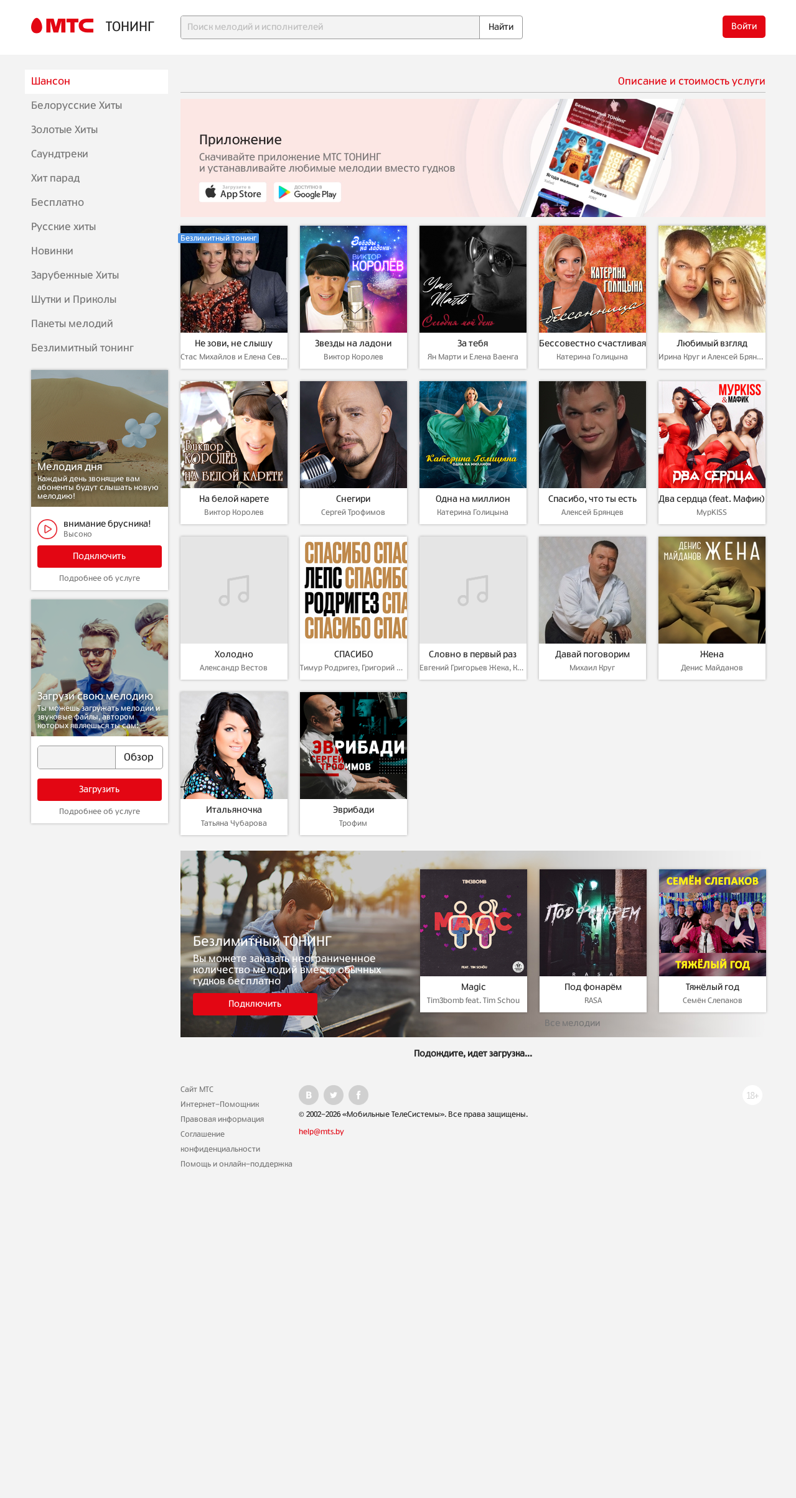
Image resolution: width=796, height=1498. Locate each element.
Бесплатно (57, 203)
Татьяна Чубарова (234, 823)
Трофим (353, 823)
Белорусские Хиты (76, 106)
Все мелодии (572, 1023)
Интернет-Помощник (219, 1104)
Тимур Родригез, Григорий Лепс (353, 668)
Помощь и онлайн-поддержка (236, 1164)
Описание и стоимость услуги (692, 81)
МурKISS (711, 512)
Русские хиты (63, 227)
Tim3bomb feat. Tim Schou (473, 1000)
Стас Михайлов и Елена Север (234, 357)
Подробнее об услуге (99, 578)
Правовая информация (222, 1119)
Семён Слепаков (712, 1000)
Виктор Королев (353, 357)
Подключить (99, 556)
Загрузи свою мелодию (95, 696)
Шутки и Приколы (73, 300)
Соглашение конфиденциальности (220, 1141)
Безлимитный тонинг (82, 348)
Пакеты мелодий (72, 324)
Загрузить (99, 789)
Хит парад (55, 178)
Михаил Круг (592, 668)
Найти (501, 27)
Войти (744, 26)
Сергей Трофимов (353, 512)
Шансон (50, 81)
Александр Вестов (234, 668)
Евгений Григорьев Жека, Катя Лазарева (473, 668)
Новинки (52, 251)
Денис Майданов (712, 668)
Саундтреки (59, 154)
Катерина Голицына (592, 357)
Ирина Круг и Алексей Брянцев (712, 357)
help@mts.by (321, 1131)
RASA (593, 1000)
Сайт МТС (196, 1089)
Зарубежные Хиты (75, 275)
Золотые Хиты (64, 130)
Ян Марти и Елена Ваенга (473, 357)
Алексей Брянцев (592, 512)
